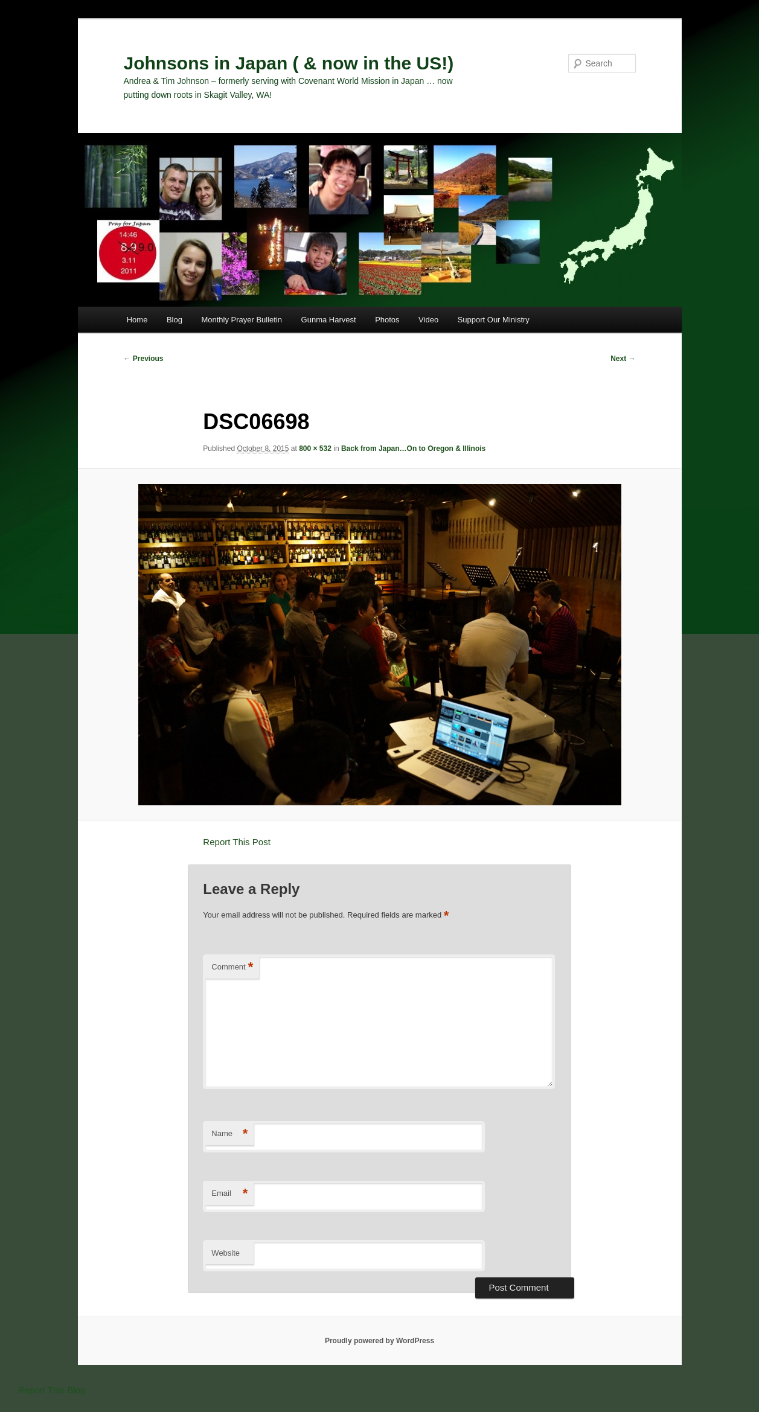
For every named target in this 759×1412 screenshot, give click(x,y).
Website (225, 1252)
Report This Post (236, 842)
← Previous (144, 358)
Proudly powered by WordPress (379, 1341)
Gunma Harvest (328, 319)
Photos (387, 319)
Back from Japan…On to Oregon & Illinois (413, 448)
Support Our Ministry (494, 319)
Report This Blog (51, 1390)
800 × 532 (315, 448)
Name (229, 1134)
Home (137, 319)
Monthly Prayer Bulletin (241, 319)
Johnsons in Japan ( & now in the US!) (289, 63)
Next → (622, 358)
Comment (232, 967)
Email (229, 1194)
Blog (174, 319)
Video (428, 319)
